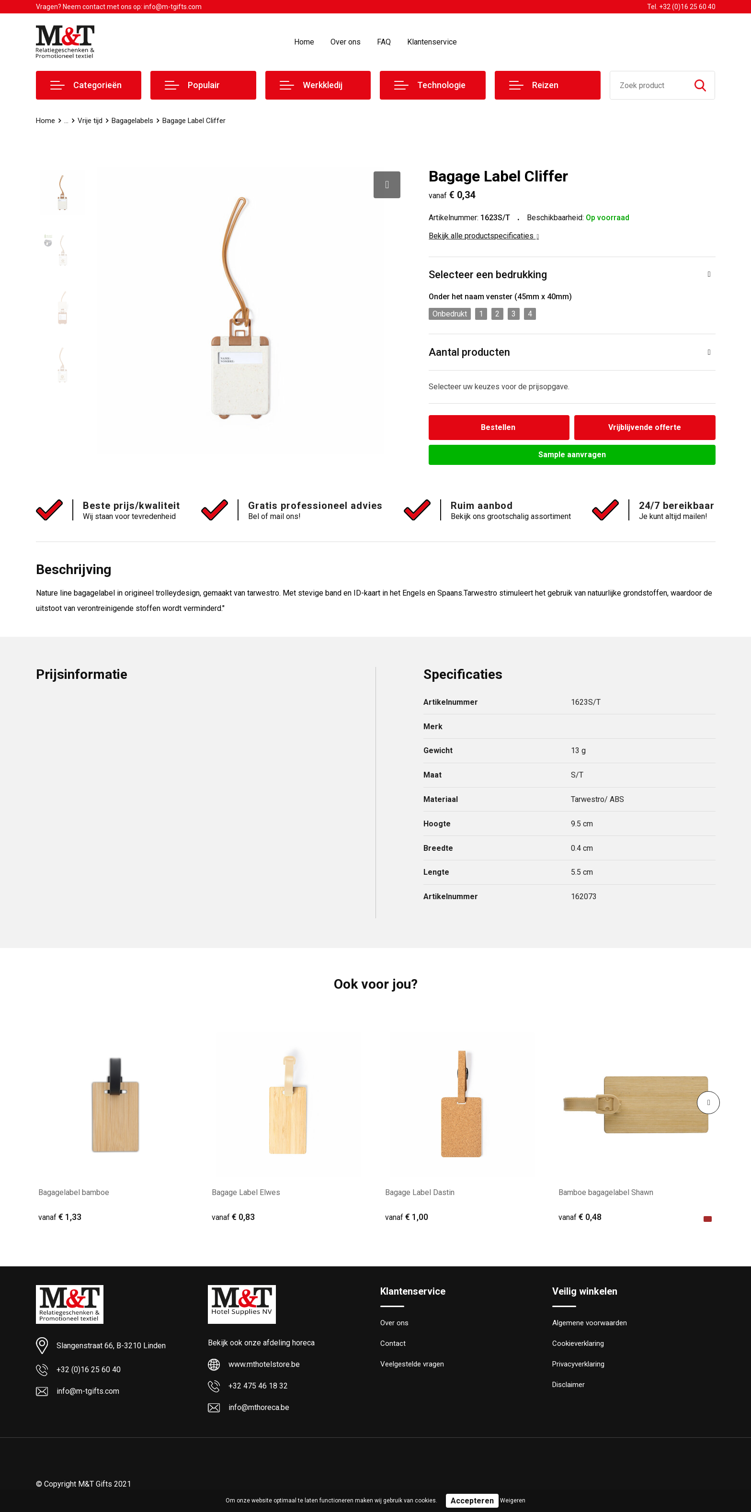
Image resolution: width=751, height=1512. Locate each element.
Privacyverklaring (578, 1364)
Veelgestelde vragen (412, 1364)
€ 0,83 (233, 1217)
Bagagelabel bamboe (73, 1192)
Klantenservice (432, 41)
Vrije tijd (90, 120)
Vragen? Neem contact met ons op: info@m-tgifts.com (119, 7)
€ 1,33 (59, 1217)
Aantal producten (469, 352)
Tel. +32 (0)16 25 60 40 (681, 7)
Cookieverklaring (578, 1344)
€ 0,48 (580, 1217)
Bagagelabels (132, 120)
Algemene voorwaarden (589, 1323)
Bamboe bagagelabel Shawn (605, 1192)
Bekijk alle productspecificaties (484, 235)
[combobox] (648, 85)
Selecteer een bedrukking (488, 275)
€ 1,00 (406, 1217)
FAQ (384, 41)
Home (304, 41)
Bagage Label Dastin (420, 1192)
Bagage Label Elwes (246, 1192)
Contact (393, 1344)
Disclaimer (568, 1385)
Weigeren (512, 1500)
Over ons (345, 41)
